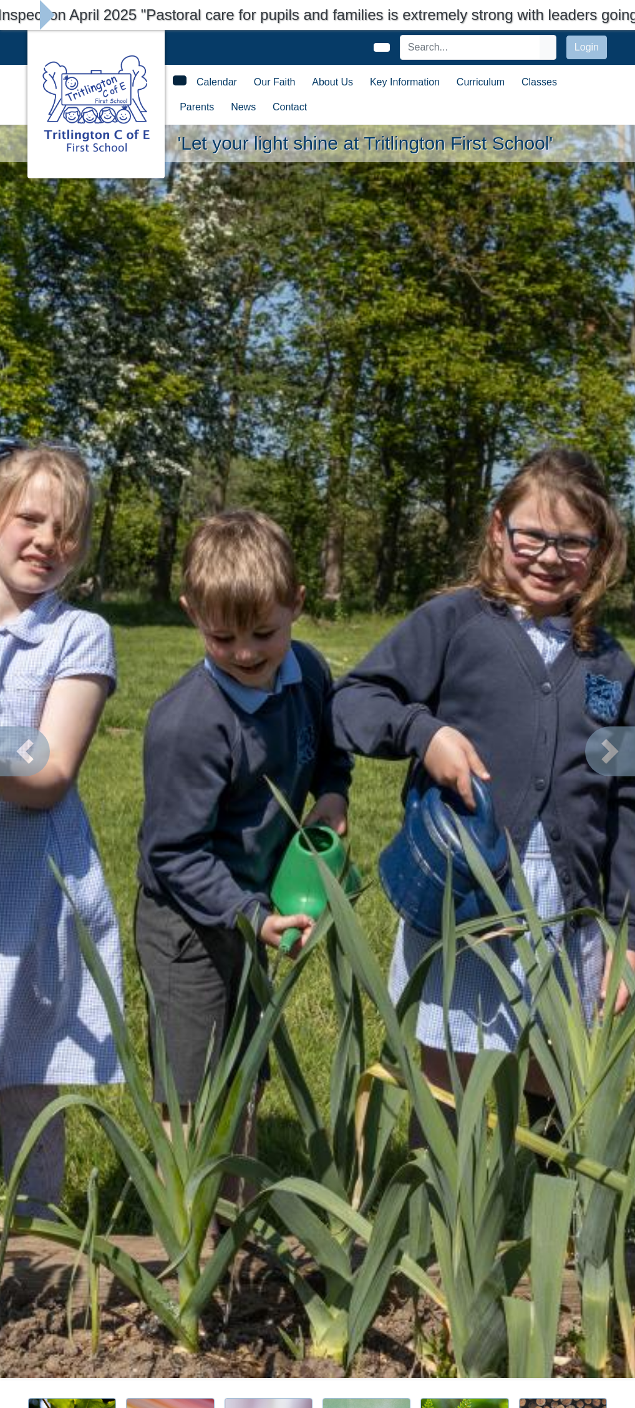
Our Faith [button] (275, 82)
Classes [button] (539, 82)
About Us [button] (332, 82)
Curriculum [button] (481, 82)
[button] (25, 751)
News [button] (243, 107)
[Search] (470, 47)
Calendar (216, 82)
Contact (290, 107)
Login (586, 47)
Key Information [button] (405, 82)
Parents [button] (197, 107)
